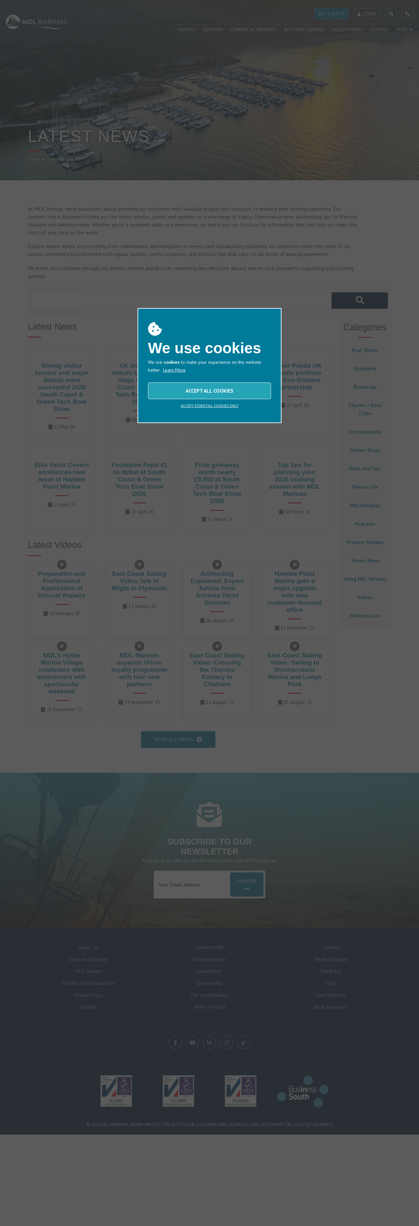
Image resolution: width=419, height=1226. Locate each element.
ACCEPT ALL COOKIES (209, 390)
